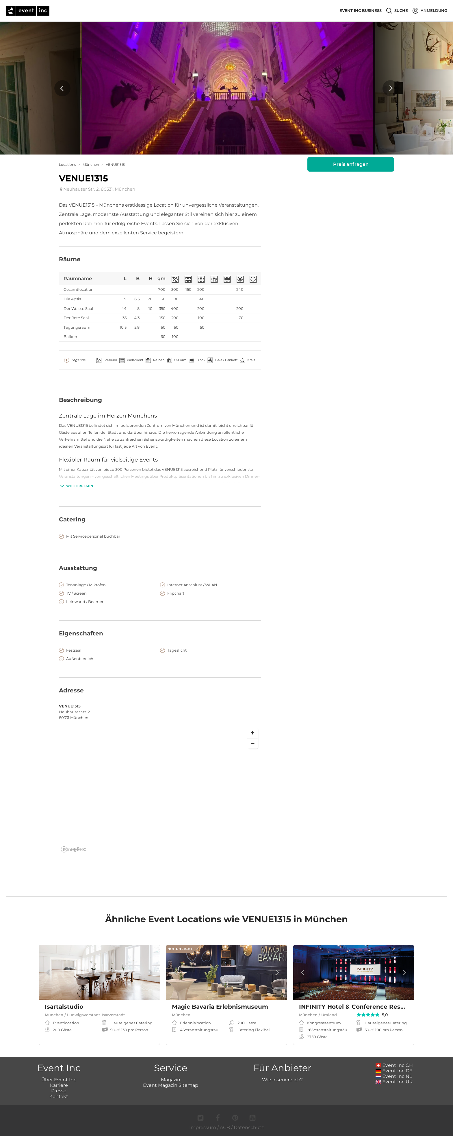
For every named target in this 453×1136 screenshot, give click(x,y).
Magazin (170, 1079)
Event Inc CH (394, 1065)
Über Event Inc (58, 1079)
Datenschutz (249, 1127)
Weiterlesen (76, 486)
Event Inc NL (394, 1076)
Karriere (59, 1085)
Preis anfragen (351, 164)
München (91, 164)
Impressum (202, 1127)
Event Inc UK (394, 1081)
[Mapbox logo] (73, 849)
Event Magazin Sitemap (170, 1085)
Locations (67, 164)
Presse (58, 1090)
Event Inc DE (394, 1070)
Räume (70, 259)
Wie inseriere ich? (282, 1079)
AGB (225, 1127)
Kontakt (58, 1096)
